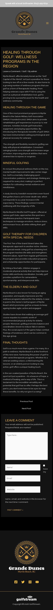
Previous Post (26, 401)
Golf (24, 71)
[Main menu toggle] (47, 23)
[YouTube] (37, 582)
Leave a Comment (11, 71)
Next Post (26, 408)
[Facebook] (16, 582)
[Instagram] (30, 582)
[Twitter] (23, 582)
